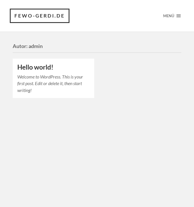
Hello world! (35, 67)
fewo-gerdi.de (39, 16)
